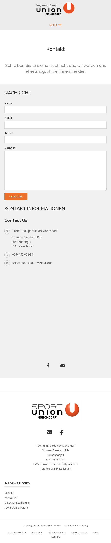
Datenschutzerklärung (17, 502)
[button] (53, 25)
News (96, 532)
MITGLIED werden (16, 532)
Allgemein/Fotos (57, 532)
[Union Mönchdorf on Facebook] (48, 365)
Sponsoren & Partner (16, 507)
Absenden (16, 196)
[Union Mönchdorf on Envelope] (62, 365)
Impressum (10, 497)
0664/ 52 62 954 (22, 254)
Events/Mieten (79, 532)
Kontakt (8, 492)
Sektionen (37, 532)
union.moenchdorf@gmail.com (32, 263)
